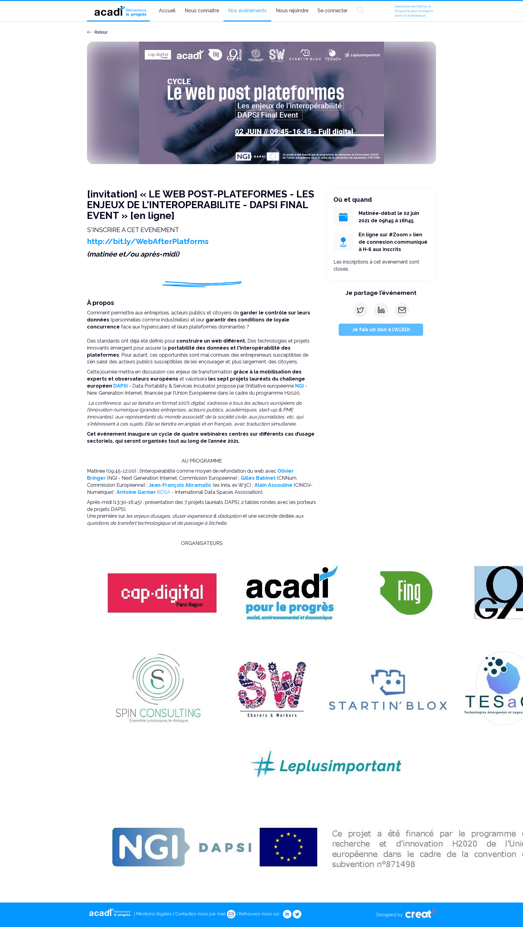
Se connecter (333, 10)
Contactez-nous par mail (205, 913)
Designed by (406, 914)
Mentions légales (154, 913)
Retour (97, 32)
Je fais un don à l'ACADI (381, 329)
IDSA (164, 492)
